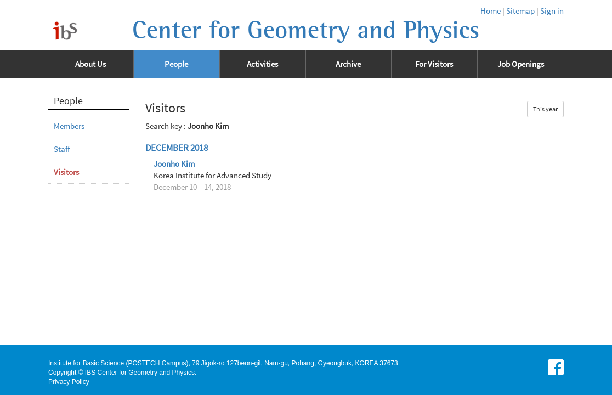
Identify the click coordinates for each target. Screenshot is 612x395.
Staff (62, 149)
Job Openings (520, 64)
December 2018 (176, 148)
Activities (262, 64)
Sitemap (520, 11)
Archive (348, 64)
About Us (90, 64)
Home (490, 11)
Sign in (552, 11)
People (176, 64)
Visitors (66, 172)
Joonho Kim (174, 164)
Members (69, 126)
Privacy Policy (68, 382)
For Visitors (434, 64)
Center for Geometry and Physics (305, 30)
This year (545, 109)
